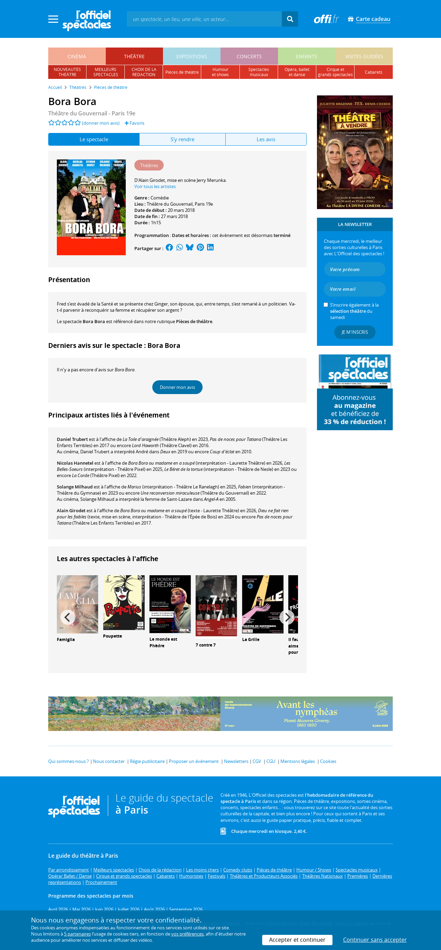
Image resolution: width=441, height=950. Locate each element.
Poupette (112, 636)
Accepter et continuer (297, 939)
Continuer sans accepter (375, 939)
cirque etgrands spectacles (335, 72)
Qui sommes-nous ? (68, 761)
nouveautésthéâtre (67, 72)
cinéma (77, 56)
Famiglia (66, 639)
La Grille (250, 639)
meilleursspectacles (105, 72)
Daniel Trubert (72, 439)
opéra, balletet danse (297, 72)
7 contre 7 (206, 645)
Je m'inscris (355, 332)
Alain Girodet (71, 510)
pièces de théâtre (182, 72)
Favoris (134, 123)
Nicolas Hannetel (75, 463)
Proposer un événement (194, 761)
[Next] (287, 617)
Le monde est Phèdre (163, 642)
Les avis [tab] (266, 139)
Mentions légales (297, 761)
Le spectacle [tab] (94, 139)
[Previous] (67, 617)
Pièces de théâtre (194, 321)
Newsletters (236, 761)
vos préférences (187, 934)
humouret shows (220, 72)
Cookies (328, 761)
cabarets (373, 72)
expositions (191, 56)
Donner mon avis (177, 387)
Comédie (160, 198)
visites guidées (364, 56)
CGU (270, 761)
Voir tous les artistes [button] (155, 186)
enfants (306, 56)
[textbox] (204, 18)
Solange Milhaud (75, 487)
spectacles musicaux (258, 72)
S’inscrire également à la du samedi (354, 311)
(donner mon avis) (101, 123)
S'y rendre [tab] (182, 139)
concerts (249, 56)
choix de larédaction (144, 72)
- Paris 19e (91, 113)
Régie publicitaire (147, 761)
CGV (257, 761)
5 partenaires (77, 934)
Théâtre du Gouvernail (170, 204)
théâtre (134, 56)
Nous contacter (109, 761)
